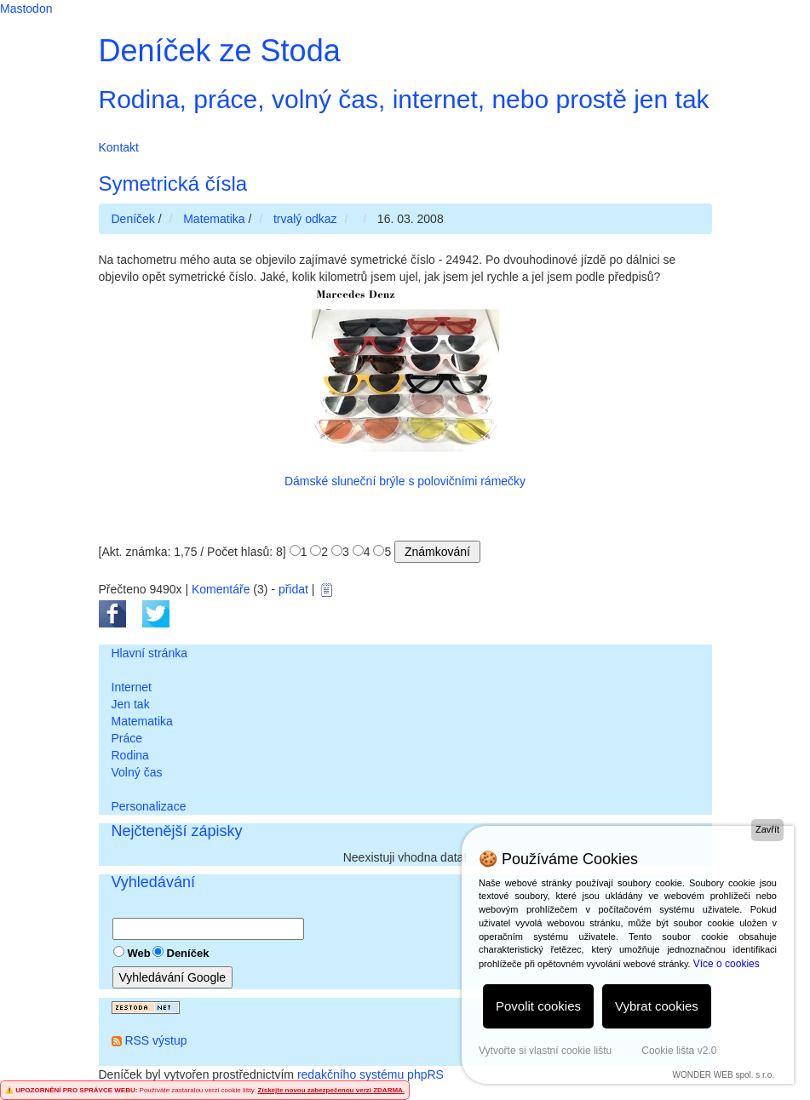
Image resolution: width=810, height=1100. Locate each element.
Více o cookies (726, 964)
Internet (132, 687)
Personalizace (149, 806)
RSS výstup (155, 1040)
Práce (127, 738)
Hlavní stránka (149, 653)
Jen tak (131, 704)
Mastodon (26, 8)
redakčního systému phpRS (370, 1074)
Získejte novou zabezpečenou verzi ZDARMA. (331, 1090)
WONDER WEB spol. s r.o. (723, 1075)
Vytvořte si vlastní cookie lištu (545, 1051)
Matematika (142, 721)
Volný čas (137, 772)
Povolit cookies (538, 1006)
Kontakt (119, 147)
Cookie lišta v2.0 (678, 1051)
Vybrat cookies (656, 1006)
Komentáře (221, 589)
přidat (293, 589)
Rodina (130, 755)
